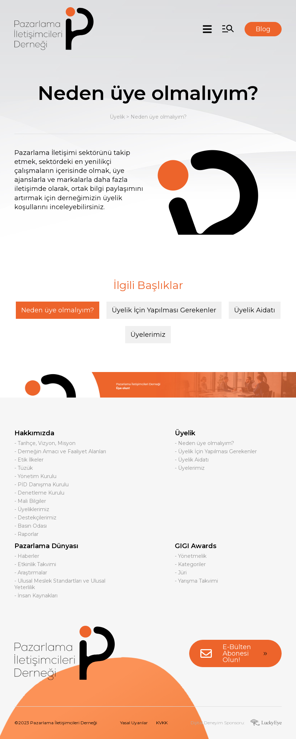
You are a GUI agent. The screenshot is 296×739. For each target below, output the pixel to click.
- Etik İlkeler (29, 459)
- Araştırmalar (30, 572)
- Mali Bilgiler (30, 501)
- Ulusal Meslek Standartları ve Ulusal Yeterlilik (59, 584)
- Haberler (26, 556)
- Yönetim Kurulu (35, 476)
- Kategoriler (190, 564)
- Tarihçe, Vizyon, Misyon (45, 443)
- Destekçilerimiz (35, 517)
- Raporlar (26, 534)
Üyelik (117, 117)
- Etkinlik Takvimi (35, 564)
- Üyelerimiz (190, 468)
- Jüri (181, 572)
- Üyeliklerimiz (31, 509)
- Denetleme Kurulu (39, 493)
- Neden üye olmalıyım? (204, 443)
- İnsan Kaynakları (36, 595)
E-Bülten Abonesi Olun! (235, 653)
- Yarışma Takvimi (196, 581)
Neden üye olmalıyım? (159, 117)
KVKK (162, 722)
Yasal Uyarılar (134, 722)
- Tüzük (23, 468)
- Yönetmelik (190, 556)
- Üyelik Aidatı (192, 459)
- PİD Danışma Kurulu (41, 484)
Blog (263, 29)
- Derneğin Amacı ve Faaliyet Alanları (60, 451)
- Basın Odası (30, 526)
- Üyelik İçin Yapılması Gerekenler (216, 451)
